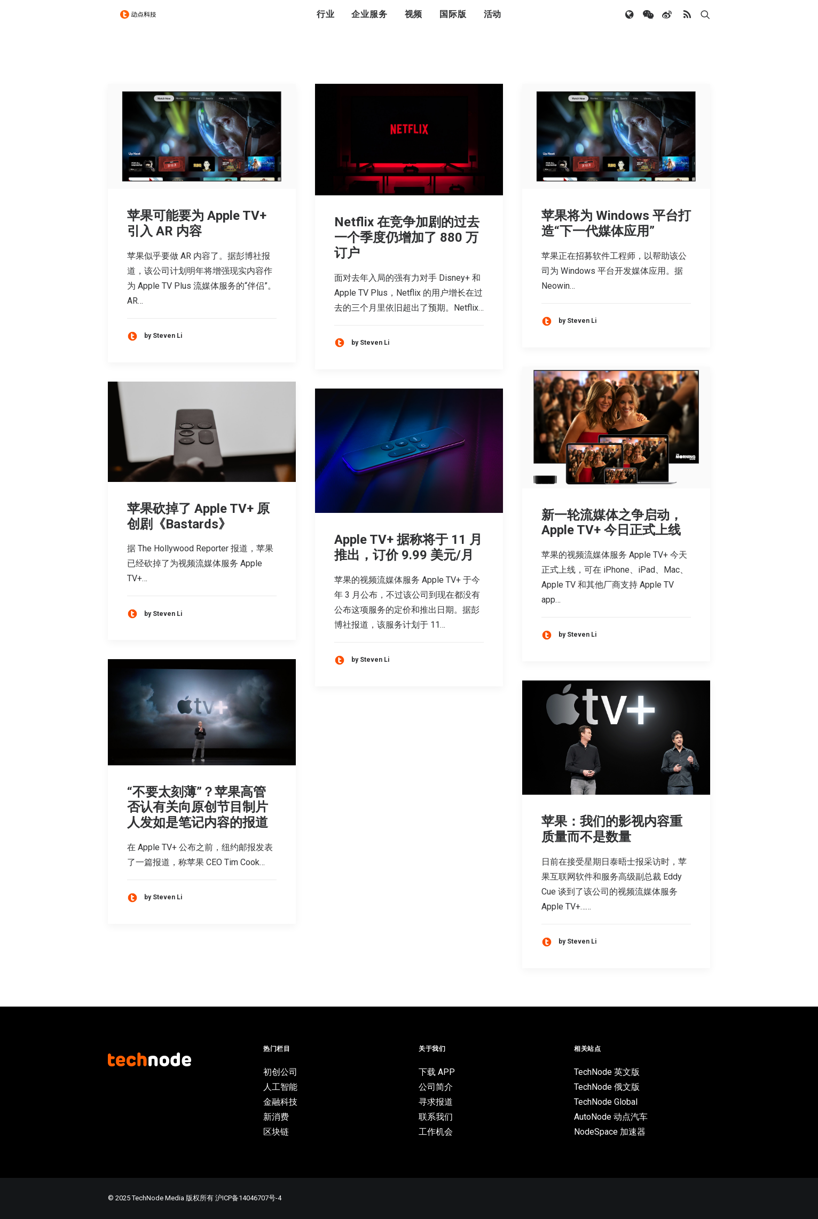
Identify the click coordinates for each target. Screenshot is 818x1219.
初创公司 (280, 1072)
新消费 (276, 1117)
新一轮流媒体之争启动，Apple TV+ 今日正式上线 (611, 523)
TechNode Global (606, 1102)
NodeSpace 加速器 (610, 1132)
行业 (326, 23)
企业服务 (369, 23)
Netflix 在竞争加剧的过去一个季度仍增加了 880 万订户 (406, 237)
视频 (414, 23)
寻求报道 (436, 1102)
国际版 (452, 23)
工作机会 (436, 1132)
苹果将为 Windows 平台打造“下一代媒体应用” (616, 223)
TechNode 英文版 (607, 1072)
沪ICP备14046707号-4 (248, 1198)
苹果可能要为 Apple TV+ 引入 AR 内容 (196, 223)
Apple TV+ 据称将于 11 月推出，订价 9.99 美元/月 (408, 547)
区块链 (276, 1132)
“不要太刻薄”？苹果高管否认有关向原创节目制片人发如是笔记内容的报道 (197, 807)
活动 (493, 23)
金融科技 (280, 1102)
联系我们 (436, 1117)
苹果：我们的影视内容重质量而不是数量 (611, 829)
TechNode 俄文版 (607, 1087)
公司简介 (436, 1087)
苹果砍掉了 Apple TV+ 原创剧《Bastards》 (198, 516)
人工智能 (280, 1087)
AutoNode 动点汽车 (611, 1117)
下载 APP (437, 1072)
